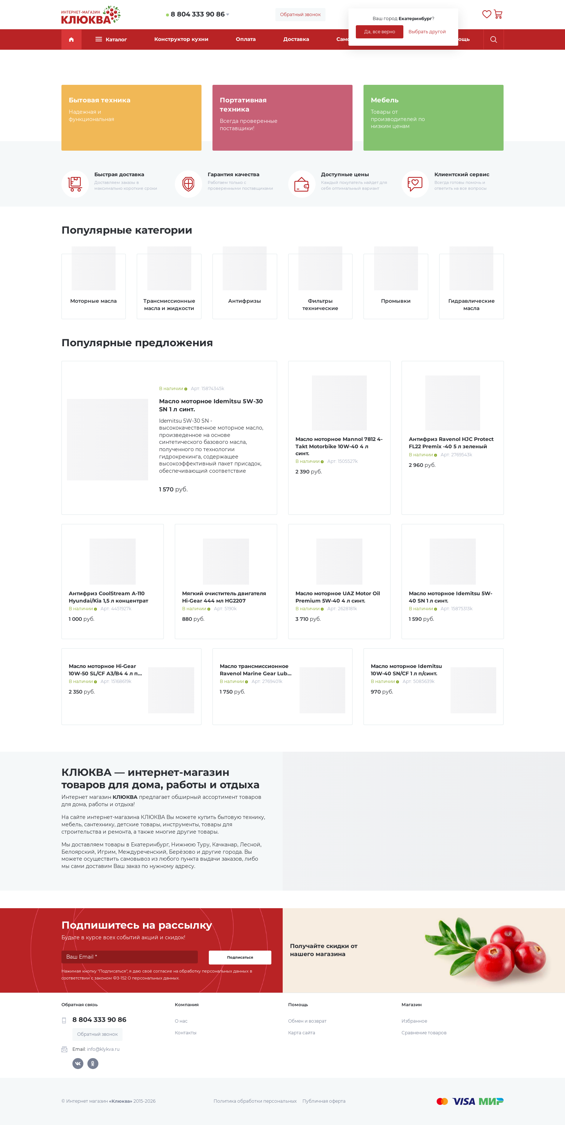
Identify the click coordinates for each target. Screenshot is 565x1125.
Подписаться (240, 957)
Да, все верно (379, 31)
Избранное (414, 1021)
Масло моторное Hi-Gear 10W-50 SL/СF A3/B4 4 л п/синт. (104, 673)
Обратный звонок (300, 14)
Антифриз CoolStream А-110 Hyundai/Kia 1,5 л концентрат (108, 597)
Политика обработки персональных (255, 1101)
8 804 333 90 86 (198, 14)
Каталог (111, 39)
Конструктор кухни (181, 39)
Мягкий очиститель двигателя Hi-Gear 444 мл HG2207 (224, 597)
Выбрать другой (427, 31)
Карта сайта (301, 1032)
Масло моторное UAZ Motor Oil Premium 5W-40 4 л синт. (337, 597)
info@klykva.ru (103, 1049)
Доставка (296, 39)
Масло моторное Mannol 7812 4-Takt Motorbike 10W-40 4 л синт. (339, 446)
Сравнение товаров (424, 1032)
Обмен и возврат (307, 1021)
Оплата (246, 39)
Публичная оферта (324, 1101)
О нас (181, 1021)
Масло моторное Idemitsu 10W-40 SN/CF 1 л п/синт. (406, 670)
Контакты (185, 1032)
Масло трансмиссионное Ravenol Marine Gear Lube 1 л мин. (255, 673)
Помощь (458, 39)
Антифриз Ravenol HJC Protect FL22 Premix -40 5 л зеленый (451, 443)
